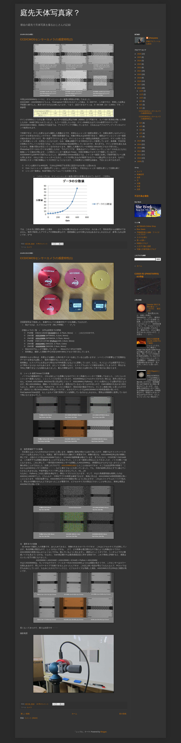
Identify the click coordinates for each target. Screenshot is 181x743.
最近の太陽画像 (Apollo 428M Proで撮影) (154, 341)
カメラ (29, 247)
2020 (139, 74)
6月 (141, 108)
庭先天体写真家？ (50, 13)
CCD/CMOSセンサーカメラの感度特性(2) (46, 39)
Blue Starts (141, 229)
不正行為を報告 (141, 196)
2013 (139, 148)
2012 (139, 151)
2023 (139, 64)
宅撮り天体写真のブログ (146, 249)
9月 (141, 101)
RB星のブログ (142, 243)
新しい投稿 (25, 714)
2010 (139, 158)
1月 (141, 137)
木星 (138, 186)
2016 (139, 88)
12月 (141, 91)
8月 (141, 105)
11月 (141, 94)
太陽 (138, 183)
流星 (138, 189)
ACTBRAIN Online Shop (146, 226)
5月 (141, 123)
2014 (139, 144)
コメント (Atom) (31, 718)
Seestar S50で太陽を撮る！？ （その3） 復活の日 (153, 308)
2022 (139, 67)
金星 (138, 177)
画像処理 (140, 174)
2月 (141, 133)
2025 (139, 57)
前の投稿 (122, 714)
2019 (139, 78)
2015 (139, 141)
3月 (141, 130)
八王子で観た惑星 (144, 246)
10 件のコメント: (42, 704)
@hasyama (153, 38)
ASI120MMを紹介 (69, 465)
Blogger (103, 732)
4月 (141, 126)
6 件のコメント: (42, 244)
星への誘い (141, 240)
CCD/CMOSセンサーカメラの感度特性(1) (46, 258)
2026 (139, 54)
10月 (141, 98)
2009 (139, 161)
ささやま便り (142, 237)
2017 (139, 85)
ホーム (74, 714)
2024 (139, 61)
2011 (139, 155)
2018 (139, 81)
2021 (139, 71)
